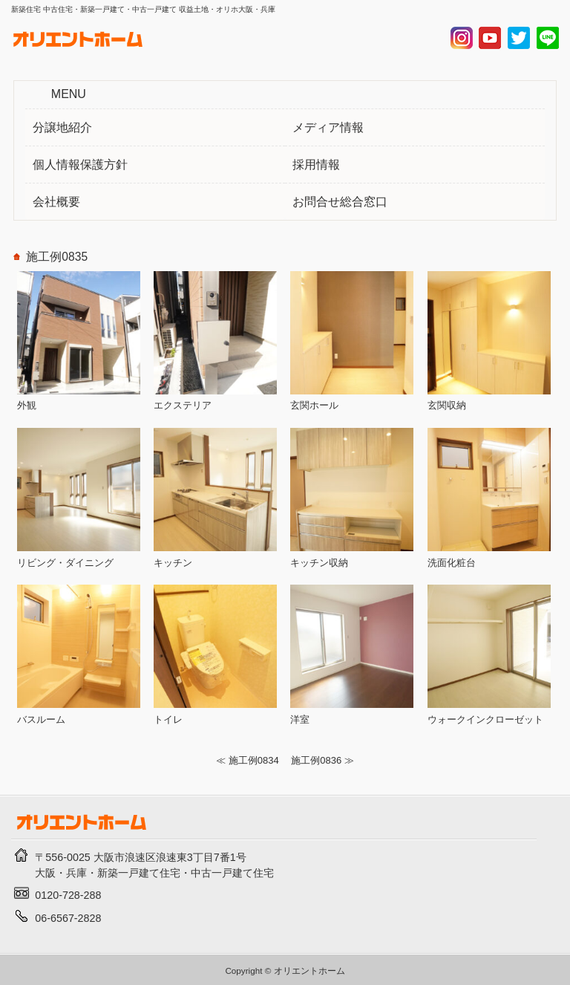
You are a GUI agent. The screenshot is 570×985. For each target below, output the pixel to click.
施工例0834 (254, 760)
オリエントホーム (309, 970)
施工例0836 (316, 760)
